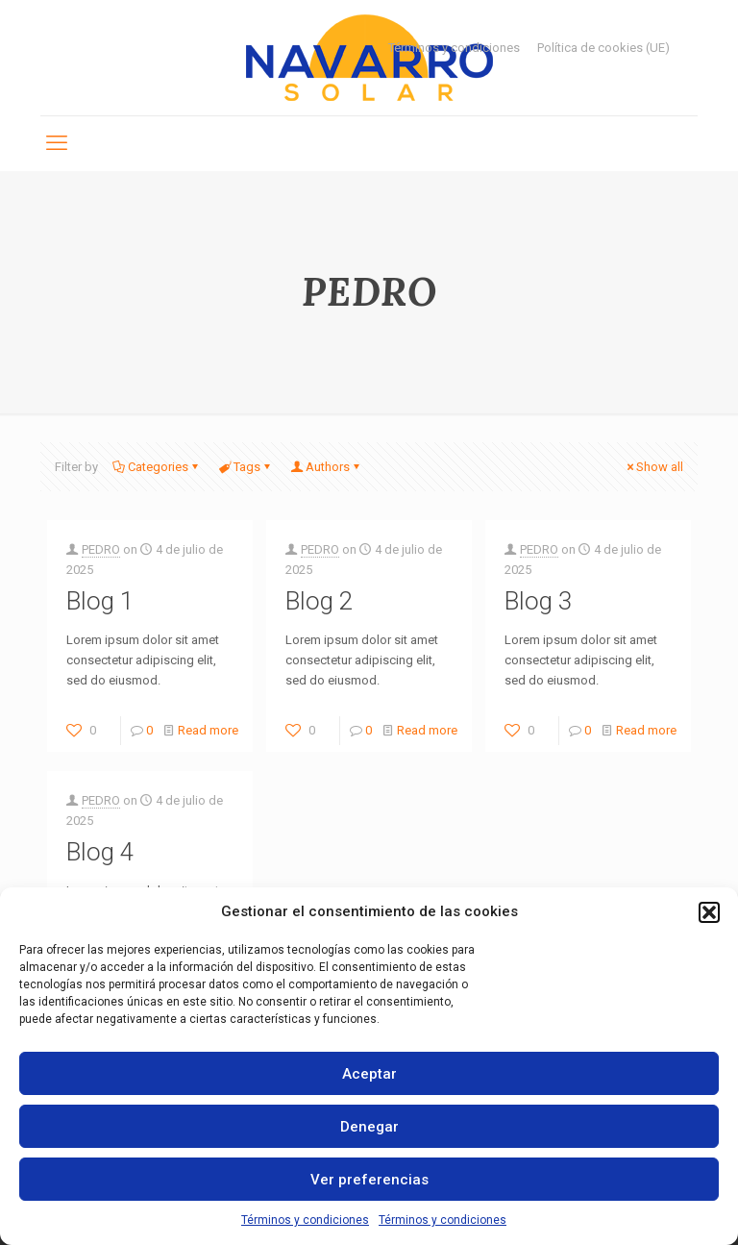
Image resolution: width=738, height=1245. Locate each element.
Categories (156, 467)
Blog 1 (100, 600)
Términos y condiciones (305, 1220)
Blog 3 (538, 600)
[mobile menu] (56, 143)
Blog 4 (100, 851)
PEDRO (101, 549)
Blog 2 (319, 600)
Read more (208, 730)
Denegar (369, 1126)
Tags (245, 467)
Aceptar (369, 1074)
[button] (709, 912)
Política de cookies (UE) (603, 47)
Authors (326, 467)
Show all (653, 467)
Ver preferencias (369, 1179)
